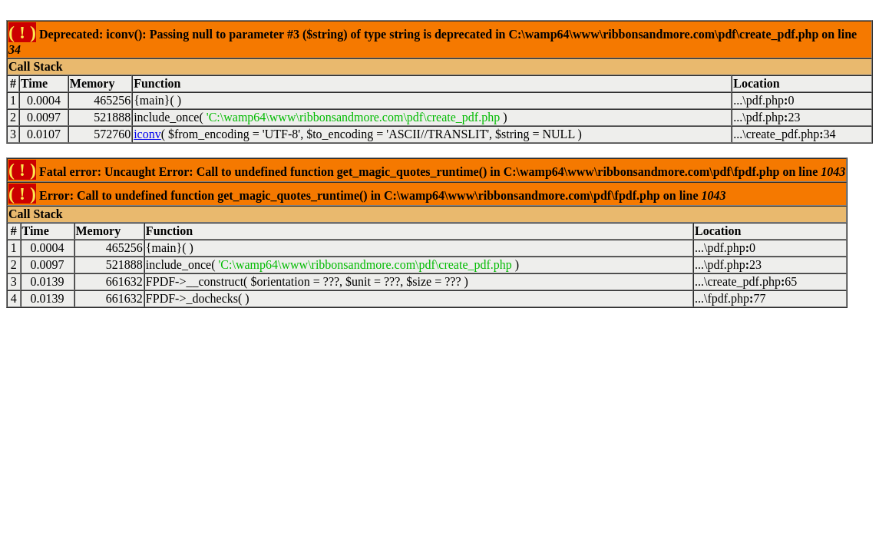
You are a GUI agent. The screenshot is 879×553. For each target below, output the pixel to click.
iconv (147, 134)
